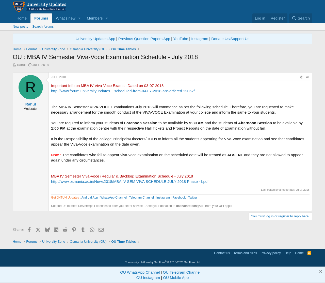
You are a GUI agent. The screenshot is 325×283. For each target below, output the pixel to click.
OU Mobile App (176, 277)
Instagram (199, 39)
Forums (41, 18)
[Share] (301, 77)
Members (95, 18)
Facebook (179, 197)
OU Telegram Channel (182, 272)
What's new (65, 18)
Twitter (192, 197)
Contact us (222, 253)
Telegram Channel (141, 197)
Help (288, 253)
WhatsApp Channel (114, 197)
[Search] (300, 18)
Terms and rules (245, 253)
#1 (308, 77)
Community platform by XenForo (162, 262)
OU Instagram (148, 277)
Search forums (43, 26)
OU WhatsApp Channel (140, 272)
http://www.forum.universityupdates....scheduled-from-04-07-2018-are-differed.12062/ (123, 91)
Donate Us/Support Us (230, 39)
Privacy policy (271, 253)
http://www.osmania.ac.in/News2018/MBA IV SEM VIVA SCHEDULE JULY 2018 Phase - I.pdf (129, 181)
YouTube (180, 39)
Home (22, 18)
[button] (79, 18)
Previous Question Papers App (144, 39)
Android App (89, 197)
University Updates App (95, 39)
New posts (20, 26)
